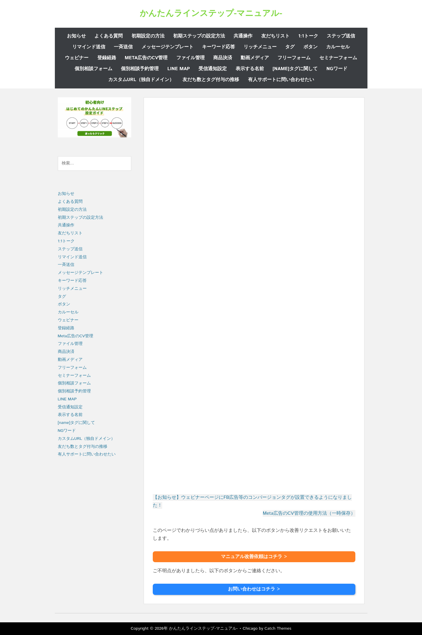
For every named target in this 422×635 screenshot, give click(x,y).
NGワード (336, 68)
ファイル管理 (190, 58)
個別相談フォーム (93, 68)
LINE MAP (179, 68)
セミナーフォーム (338, 58)
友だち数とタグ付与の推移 (211, 79)
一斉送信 (123, 47)
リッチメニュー (260, 47)
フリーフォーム (294, 58)
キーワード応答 (218, 47)
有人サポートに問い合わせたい (281, 79)
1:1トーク (308, 36)
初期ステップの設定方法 (199, 36)
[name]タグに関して (295, 68)
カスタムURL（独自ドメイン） (141, 79)
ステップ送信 (341, 36)
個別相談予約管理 (140, 68)
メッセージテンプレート (167, 47)
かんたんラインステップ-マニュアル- (211, 13)
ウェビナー (76, 58)
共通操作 (243, 36)
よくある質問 (108, 36)
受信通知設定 (212, 68)
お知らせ (76, 36)
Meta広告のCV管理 (146, 58)
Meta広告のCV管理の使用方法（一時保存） (309, 513)
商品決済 (222, 58)
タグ (290, 47)
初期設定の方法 (148, 36)
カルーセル (338, 47)
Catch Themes (278, 628)
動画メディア (255, 58)
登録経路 (106, 58)
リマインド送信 (88, 47)
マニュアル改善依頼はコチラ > (254, 556)
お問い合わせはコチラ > (254, 589)
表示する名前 (250, 68)
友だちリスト (275, 36)
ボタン (310, 47)
